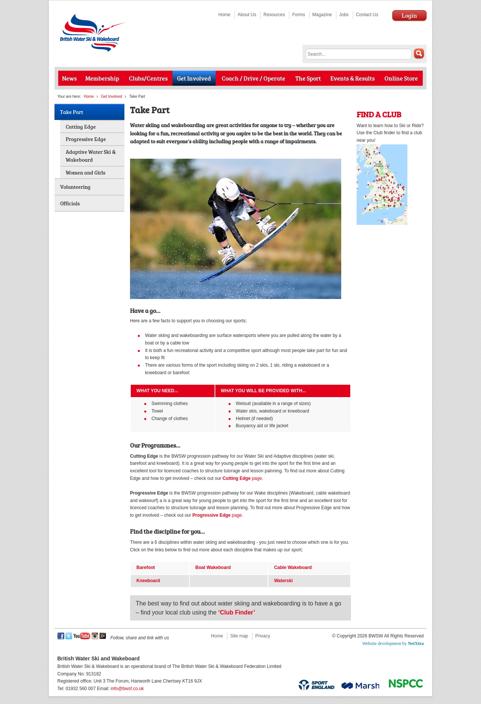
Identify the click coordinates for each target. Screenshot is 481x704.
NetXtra (416, 643)
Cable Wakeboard (293, 567)
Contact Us (367, 14)
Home (224, 14)
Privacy (262, 636)
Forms (298, 14)
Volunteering (75, 186)
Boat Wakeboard (213, 567)
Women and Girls (85, 172)
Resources (274, 14)
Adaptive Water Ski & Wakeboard (91, 156)
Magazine (322, 14)
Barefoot (145, 567)
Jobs (343, 14)
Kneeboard (148, 580)
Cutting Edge (81, 126)
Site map (239, 636)
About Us (246, 14)
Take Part (71, 111)
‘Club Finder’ (236, 612)
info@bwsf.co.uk (127, 688)
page (242, 478)
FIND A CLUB (379, 114)
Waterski (283, 580)
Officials (70, 203)
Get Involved (111, 96)
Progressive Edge (86, 139)
